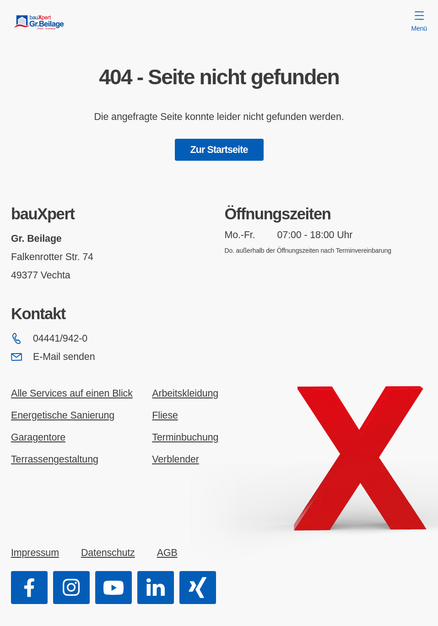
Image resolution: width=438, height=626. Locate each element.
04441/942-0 (49, 338)
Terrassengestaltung (54, 459)
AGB (167, 552)
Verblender (175, 459)
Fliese (165, 415)
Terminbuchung (185, 437)
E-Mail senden (53, 356)
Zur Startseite (219, 149)
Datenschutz (108, 552)
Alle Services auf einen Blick (72, 393)
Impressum (35, 552)
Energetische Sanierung (62, 415)
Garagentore (38, 437)
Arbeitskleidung (185, 393)
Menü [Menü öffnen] (419, 21)
